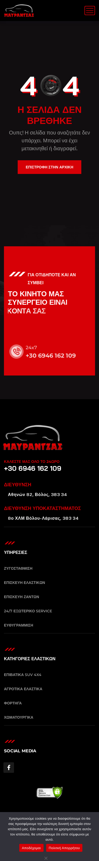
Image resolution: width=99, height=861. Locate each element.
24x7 (35, 348)
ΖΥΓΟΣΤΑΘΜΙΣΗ (18, 568)
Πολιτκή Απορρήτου (64, 848)
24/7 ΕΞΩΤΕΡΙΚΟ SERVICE (28, 611)
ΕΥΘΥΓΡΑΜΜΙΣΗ (18, 625)
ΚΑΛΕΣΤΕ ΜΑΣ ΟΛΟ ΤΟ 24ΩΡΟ (31, 461)
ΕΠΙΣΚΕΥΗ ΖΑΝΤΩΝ (21, 596)
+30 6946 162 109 (54, 355)
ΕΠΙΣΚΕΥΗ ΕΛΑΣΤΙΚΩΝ (24, 582)
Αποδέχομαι (31, 848)
